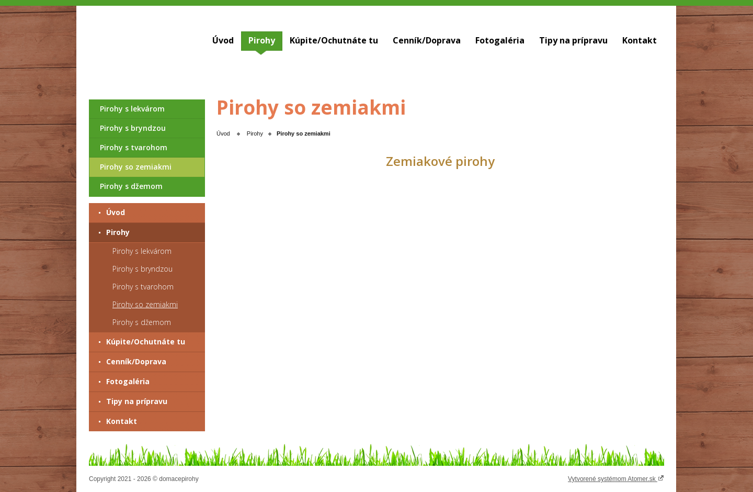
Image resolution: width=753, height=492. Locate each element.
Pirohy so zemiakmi (136, 167)
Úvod (223, 40)
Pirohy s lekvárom (132, 109)
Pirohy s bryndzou (133, 128)
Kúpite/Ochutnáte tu (334, 40)
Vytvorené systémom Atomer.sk (616, 478)
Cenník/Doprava (427, 40)
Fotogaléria (499, 40)
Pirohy (261, 40)
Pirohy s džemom (131, 186)
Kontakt (639, 40)
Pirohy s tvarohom (133, 147)
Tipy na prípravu (573, 40)
